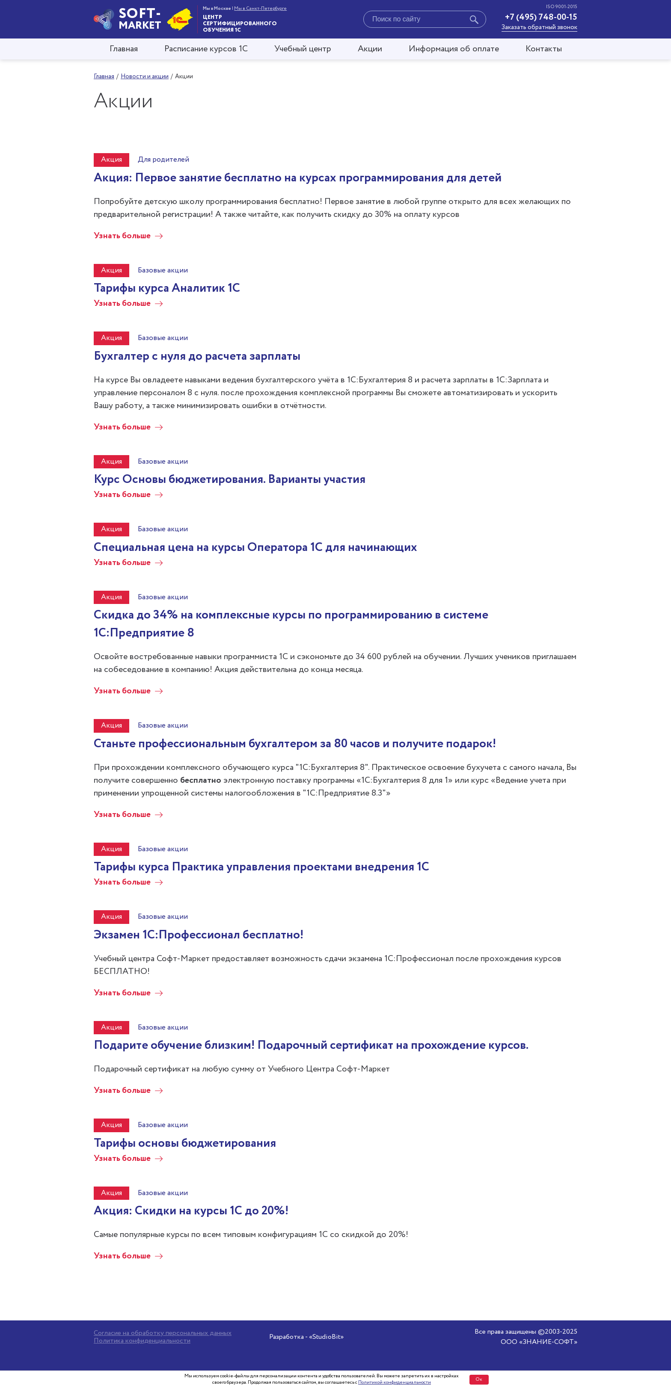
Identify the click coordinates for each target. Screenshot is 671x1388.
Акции (370, 49)
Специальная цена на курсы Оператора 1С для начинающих (255, 547)
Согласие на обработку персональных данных (163, 1333)
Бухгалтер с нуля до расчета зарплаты (197, 356)
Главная (124, 49)
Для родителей (163, 159)
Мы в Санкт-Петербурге (260, 8)
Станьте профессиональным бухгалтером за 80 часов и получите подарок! (295, 744)
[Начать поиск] (474, 21)
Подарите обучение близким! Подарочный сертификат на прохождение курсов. (311, 1045)
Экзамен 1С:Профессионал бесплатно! (198, 935)
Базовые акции (163, 270)
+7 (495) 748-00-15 (541, 17)
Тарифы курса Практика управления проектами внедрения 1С (261, 867)
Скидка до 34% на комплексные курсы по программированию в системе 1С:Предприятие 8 (291, 624)
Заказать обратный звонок (539, 27)
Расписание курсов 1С (206, 49)
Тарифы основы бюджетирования (185, 1143)
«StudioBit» (326, 1337)
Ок (478, 1379)
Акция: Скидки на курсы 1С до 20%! (191, 1211)
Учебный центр (302, 49)
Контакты (544, 49)
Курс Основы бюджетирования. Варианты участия (229, 479)
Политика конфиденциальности (142, 1341)
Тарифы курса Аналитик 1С (167, 288)
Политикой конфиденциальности (394, 1382)
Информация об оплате (454, 49)
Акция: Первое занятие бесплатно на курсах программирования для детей (298, 178)
